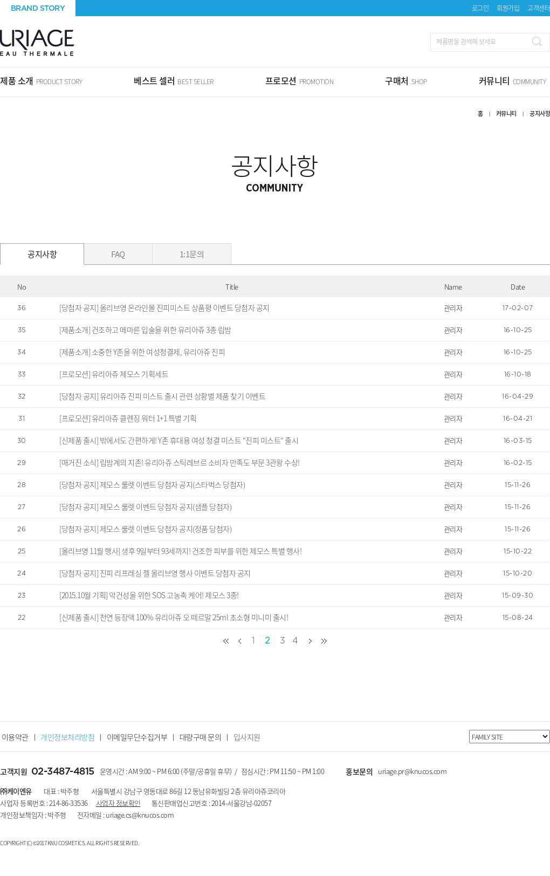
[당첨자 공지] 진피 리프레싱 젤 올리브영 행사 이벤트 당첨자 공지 (155, 572)
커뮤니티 (506, 113)
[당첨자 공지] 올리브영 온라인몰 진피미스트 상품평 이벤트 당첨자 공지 (164, 307)
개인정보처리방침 (67, 736)
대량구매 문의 (201, 736)
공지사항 (42, 254)
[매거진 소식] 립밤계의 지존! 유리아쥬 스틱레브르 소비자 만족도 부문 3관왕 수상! (179, 462)
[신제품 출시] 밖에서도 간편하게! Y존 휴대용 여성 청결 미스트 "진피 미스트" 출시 (178, 440)
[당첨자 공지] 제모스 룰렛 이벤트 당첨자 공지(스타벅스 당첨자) (152, 484)
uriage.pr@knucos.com (412, 771)
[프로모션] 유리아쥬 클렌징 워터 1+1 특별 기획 (127, 418)
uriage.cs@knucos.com (140, 815)
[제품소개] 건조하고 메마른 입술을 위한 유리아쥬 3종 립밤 (145, 329)
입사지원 (246, 736)
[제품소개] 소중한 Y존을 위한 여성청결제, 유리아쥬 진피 (142, 351)
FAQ (118, 254)
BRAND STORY (38, 8)
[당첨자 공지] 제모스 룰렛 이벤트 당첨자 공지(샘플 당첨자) (145, 506)
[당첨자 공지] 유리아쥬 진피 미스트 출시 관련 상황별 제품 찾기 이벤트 (162, 396)
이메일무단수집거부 (137, 736)
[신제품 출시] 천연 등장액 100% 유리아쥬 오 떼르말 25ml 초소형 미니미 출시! (173, 617)
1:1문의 (192, 254)
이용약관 (15, 736)
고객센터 (538, 8)
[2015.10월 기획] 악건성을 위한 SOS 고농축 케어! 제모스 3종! (149, 595)
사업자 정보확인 (118, 803)
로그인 (480, 8)
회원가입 (508, 8)
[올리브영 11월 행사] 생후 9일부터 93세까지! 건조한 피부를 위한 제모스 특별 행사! (180, 550)
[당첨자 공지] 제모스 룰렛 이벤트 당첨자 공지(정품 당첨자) (145, 528)
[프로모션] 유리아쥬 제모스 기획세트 (113, 373)
